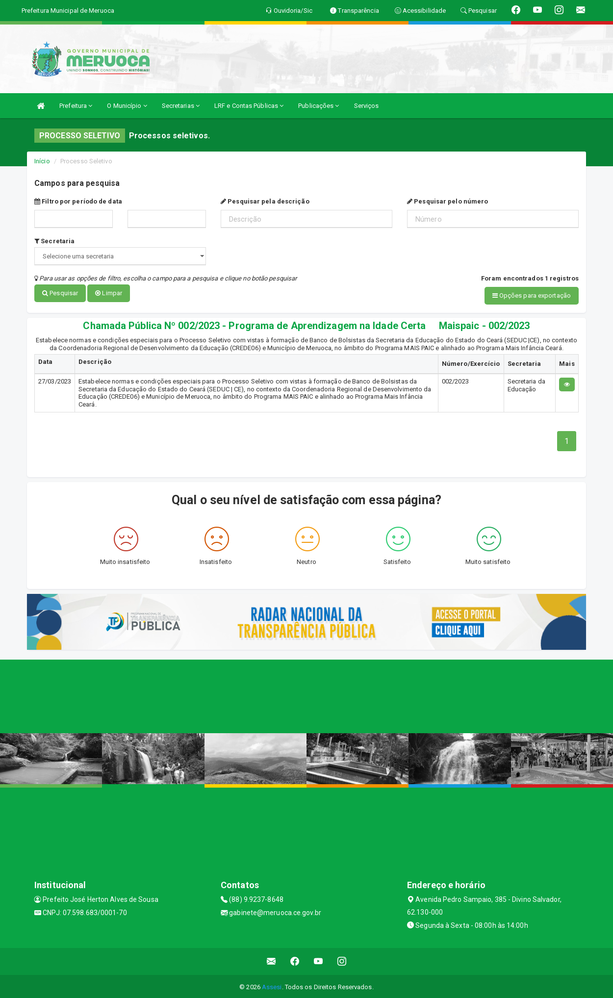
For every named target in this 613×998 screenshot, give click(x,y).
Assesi (272, 985)
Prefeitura (75, 105)
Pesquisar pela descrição (265, 201)
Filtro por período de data (78, 201)
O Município (127, 105)
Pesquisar (60, 293)
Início (42, 161)
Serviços (366, 105)
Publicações (318, 105)
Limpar (108, 293)
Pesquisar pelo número (447, 201)
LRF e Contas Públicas (248, 105)
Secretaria (54, 241)
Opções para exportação (531, 295)
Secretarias (181, 105)
